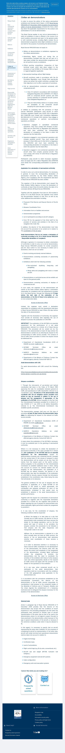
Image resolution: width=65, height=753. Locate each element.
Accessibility (38, 715)
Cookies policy (39, 722)
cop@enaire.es (38, 423)
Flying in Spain (11, 21)
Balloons (10, 45)
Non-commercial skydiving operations (11, 130)
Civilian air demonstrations (12, 68)
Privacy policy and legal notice (43, 720)
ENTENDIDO (55, 3)
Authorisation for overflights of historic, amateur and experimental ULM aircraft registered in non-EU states (11, 118)
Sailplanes (10, 48)
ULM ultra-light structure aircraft (11, 39)
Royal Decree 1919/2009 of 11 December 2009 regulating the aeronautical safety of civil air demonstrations (39, 25)
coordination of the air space (32, 231)
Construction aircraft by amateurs (11, 54)
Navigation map (39, 712)
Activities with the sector (11, 136)
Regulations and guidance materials (11, 142)
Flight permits (11, 88)
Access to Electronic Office (39, 303)
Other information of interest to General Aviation (11, 151)
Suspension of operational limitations (11, 74)
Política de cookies (45, 10)
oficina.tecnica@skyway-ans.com (33, 428)
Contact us (44, 685)
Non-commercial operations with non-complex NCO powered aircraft (11, 29)
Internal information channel (12, 735)
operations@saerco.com (31, 433)
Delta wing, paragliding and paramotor (12, 61)
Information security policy (42, 717)
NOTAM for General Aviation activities (11, 82)
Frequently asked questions (28, 688)
